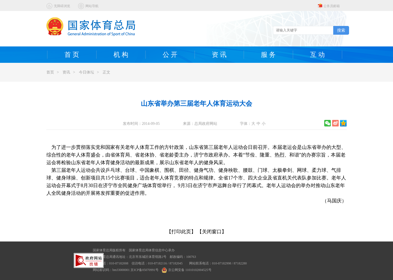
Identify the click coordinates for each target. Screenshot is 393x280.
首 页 (71, 54)
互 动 (317, 54)
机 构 (121, 54)
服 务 (268, 54)
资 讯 (219, 54)
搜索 (341, 30)
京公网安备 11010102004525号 (187, 270)
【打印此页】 (181, 231)
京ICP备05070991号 (144, 270)
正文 (106, 72)
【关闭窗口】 (212, 231)
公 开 (170, 54)
